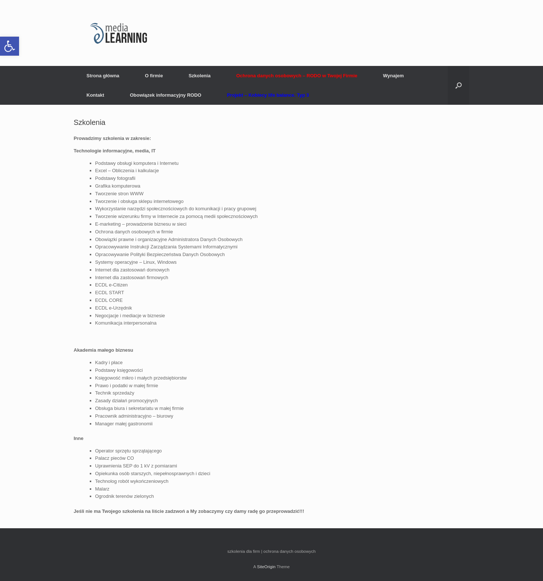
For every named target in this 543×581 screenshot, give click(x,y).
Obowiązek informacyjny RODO (165, 95)
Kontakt (95, 95)
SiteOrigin (266, 567)
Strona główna (102, 75)
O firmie (154, 75)
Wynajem (393, 75)
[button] (9, 46)
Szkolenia (200, 75)
